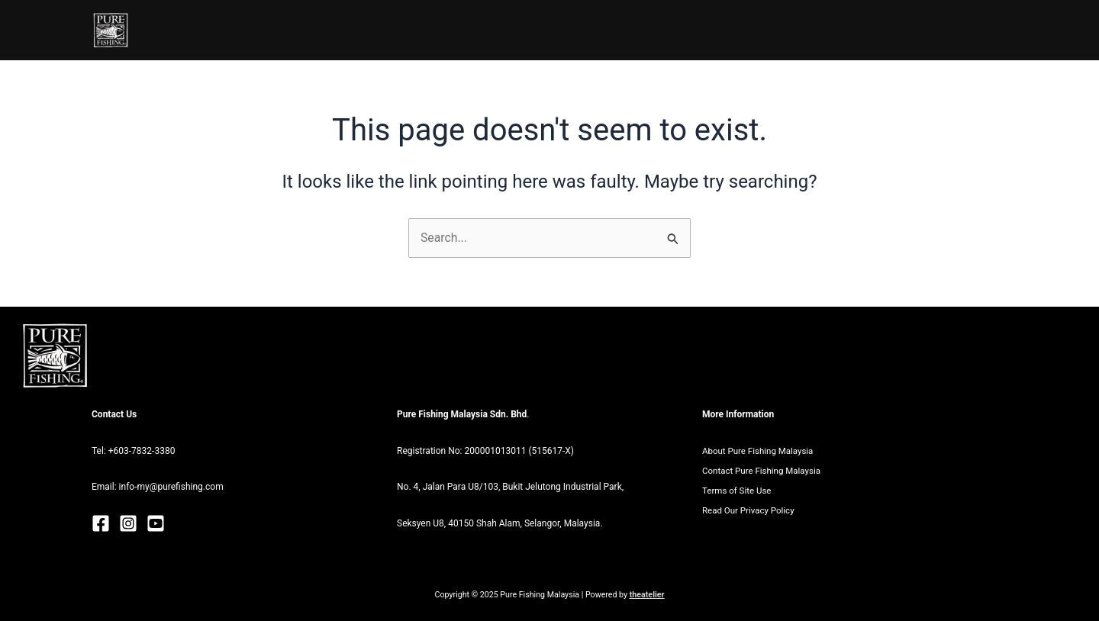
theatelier (647, 595)
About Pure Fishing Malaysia (760, 451)
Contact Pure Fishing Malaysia (764, 470)
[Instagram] (128, 524)
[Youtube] (156, 524)
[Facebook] (101, 524)
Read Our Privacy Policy (750, 511)
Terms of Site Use (738, 491)
